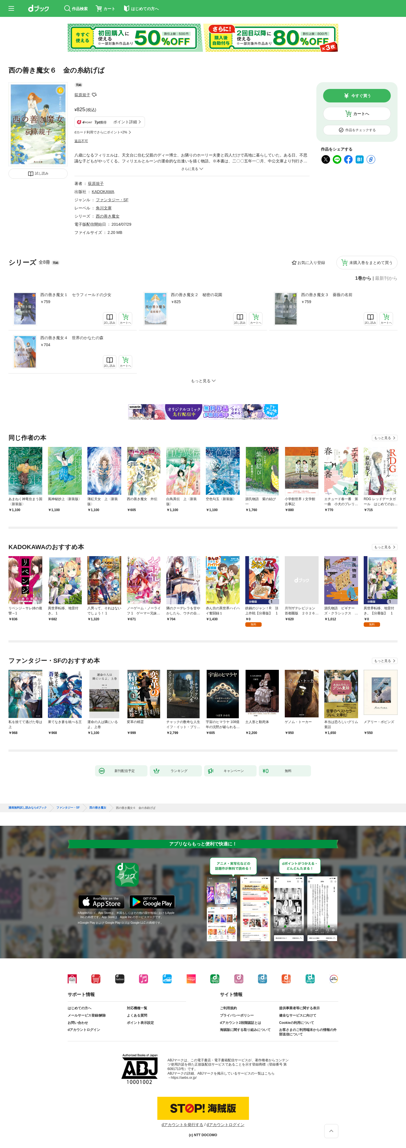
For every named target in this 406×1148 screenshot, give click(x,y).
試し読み (41, 173)
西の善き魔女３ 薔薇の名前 (326, 294)
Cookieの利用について (296, 1023)
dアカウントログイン (84, 1030)
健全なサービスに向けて (297, 1015)
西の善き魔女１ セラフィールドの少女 (75, 294)
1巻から (363, 278)
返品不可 (81, 141)
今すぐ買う (361, 95)
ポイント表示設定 (140, 1023)
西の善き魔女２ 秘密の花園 (196, 294)
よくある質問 (137, 1015)
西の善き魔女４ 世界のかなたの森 (71, 337)
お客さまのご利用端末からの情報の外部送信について (308, 1032)
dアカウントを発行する (182, 1124)
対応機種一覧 (137, 1008)
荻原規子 (82, 95)
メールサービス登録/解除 (87, 1015)
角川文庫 (104, 208)
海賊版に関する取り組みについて (245, 1030)
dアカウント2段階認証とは (240, 1023)
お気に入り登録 (311, 262)
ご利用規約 (228, 1008)
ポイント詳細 (125, 122)
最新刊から (386, 278)
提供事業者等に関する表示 (299, 1008)
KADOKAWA (103, 191)
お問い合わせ (78, 1023)
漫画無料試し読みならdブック (27, 807)
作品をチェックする (360, 130)
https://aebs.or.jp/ (184, 1078)
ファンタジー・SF (112, 200)
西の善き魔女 (108, 216)
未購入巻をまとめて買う (371, 262)
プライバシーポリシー (237, 1015)
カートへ (361, 113)
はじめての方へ (79, 1008)
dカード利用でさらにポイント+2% (100, 132)
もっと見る (382, 438)
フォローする (94, 95)
